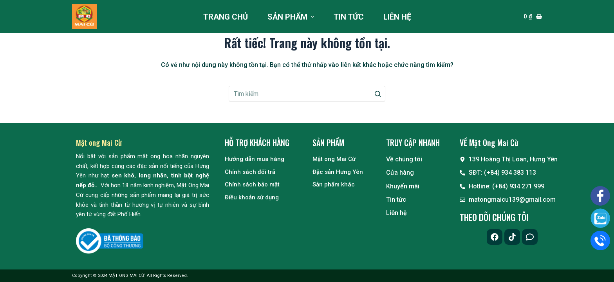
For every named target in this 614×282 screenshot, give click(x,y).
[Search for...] (307, 93)
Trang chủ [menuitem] (225, 17)
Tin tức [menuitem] (349, 17)
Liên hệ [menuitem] (397, 17)
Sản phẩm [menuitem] (291, 17)
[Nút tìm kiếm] (377, 93)
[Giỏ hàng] (533, 17)
